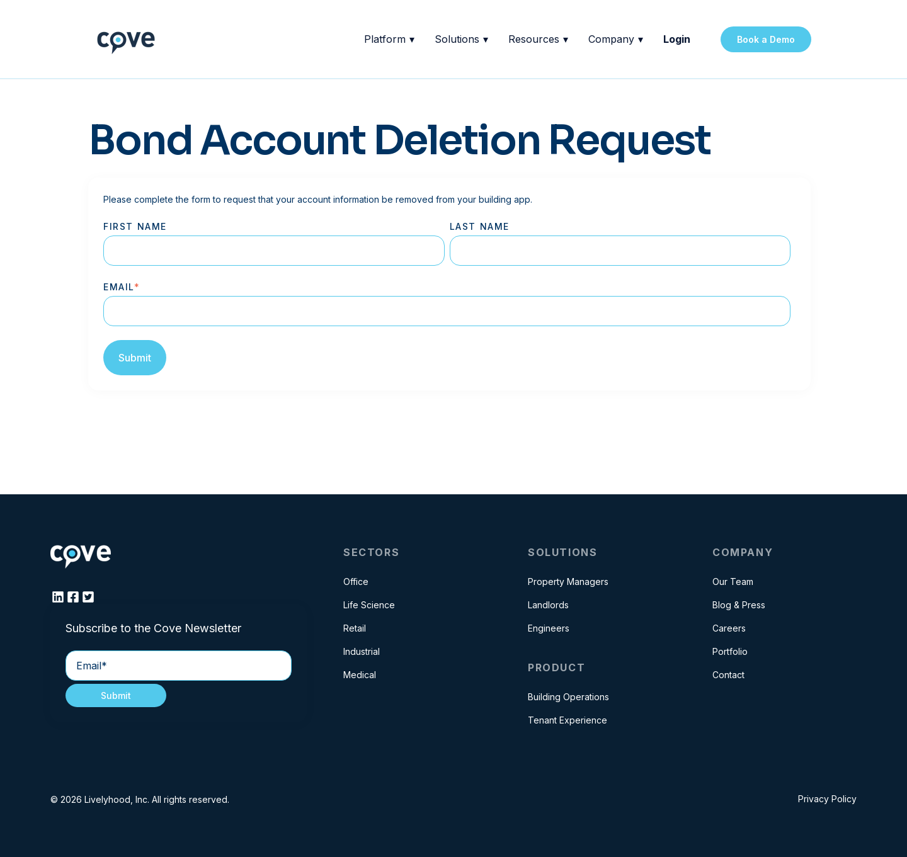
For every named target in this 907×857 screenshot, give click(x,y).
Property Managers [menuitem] (568, 581)
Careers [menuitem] (729, 628)
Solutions (461, 39)
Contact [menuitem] (728, 674)
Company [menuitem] (742, 552)
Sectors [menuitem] (371, 552)
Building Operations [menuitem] (568, 696)
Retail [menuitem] (354, 628)
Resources (538, 39)
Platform (389, 39)
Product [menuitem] (556, 667)
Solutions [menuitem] (562, 552)
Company (615, 39)
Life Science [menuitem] (369, 604)
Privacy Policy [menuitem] (827, 798)
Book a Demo (766, 39)
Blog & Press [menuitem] (738, 604)
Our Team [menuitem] (732, 581)
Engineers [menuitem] (548, 628)
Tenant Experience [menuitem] (567, 720)
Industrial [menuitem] (361, 651)
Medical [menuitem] (359, 674)
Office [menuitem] (355, 581)
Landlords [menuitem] (548, 604)
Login (676, 39)
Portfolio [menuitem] (730, 651)
